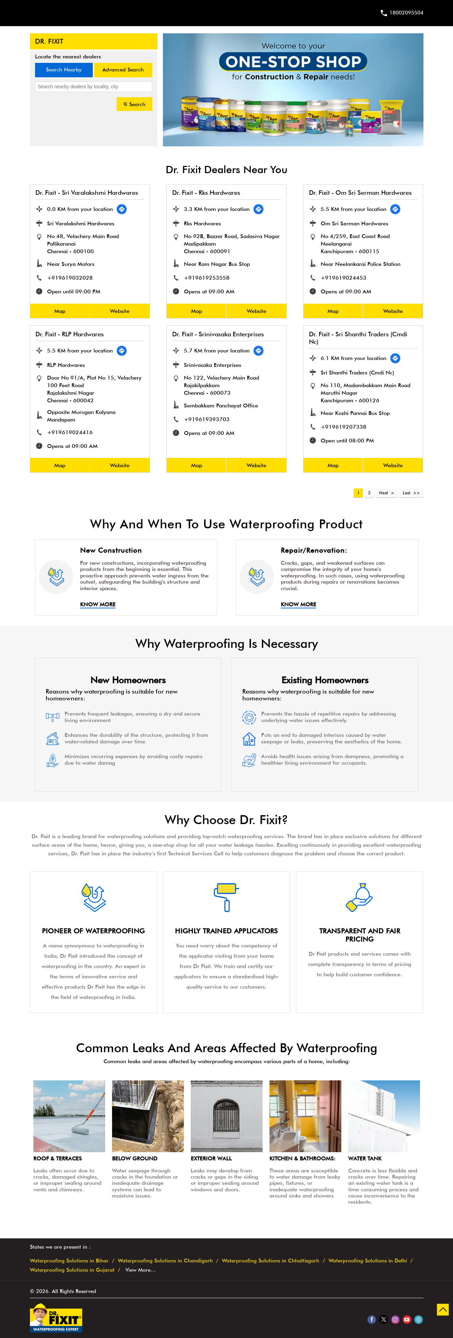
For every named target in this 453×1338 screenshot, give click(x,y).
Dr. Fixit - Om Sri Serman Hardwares (360, 192)
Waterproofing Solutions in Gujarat (72, 1270)
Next (383, 492)
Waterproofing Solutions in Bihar (69, 1261)
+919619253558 (207, 278)
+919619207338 (343, 427)
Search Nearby (63, 70)
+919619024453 (343, 278)
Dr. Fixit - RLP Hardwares (70, 334)
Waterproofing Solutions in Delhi (368, 1261)
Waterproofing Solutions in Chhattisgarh (270, 1261)
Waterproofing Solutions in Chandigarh (165, 1261)
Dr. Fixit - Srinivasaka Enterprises (218, 334)
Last (406, 492)
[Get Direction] (122, 209)
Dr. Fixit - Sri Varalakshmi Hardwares (87, 192)
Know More (97, 604)
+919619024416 (70, 432)
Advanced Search (123, 70)
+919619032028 (70, 278)
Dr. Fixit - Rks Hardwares (206, 192)
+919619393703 (207, 419)
